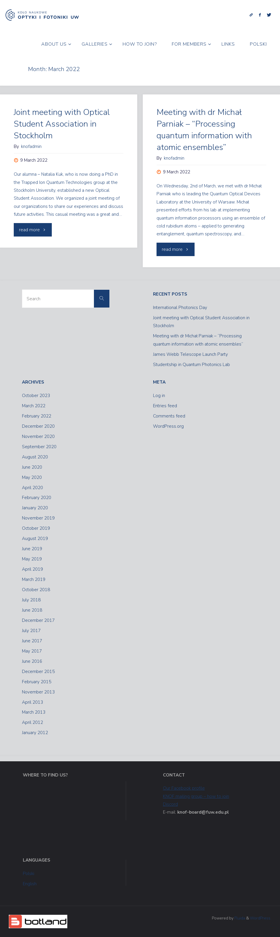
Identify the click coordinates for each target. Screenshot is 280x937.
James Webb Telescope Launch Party (190, 354)
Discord (170, 804)
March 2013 (33, 712)
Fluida (239, 918)
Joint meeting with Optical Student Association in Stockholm (62, 123)
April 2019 (32, 569)
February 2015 (36, 682)
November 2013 (38, 692)
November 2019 (38, 518)
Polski (29, 873)
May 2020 (32, 477)
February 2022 (36, 416)
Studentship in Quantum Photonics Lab (191, 364)
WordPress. (260, 918)
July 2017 (31, 631)
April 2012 (32, 722)
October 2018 (36, 590)
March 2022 (33, 406)
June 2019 (32, 549)
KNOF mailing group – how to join (196, 796)
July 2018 (31, 600)
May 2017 (32, 651)
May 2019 (32, 559)
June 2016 (32, 661)
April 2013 (32, 702)
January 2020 (35, 508)
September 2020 (39, 447)
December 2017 (38, 620)
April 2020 (32, 488)
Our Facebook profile (184, 788)
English (30, 884)
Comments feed (169, 416)
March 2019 (33, 579)
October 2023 (36, 395)
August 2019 (35, 538)
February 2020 (36, 498)
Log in (159, 395)
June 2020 (32, 467)
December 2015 (38, 671)
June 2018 (32, 610)
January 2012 (35, 733)
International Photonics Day (180, 307)
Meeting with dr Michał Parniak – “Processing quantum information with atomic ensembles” (204, 129)
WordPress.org (168, 426)
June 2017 (32, 641)
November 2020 (38, 436)
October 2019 (36, 528)
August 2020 (35, 457)
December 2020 (38, 426)
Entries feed (165, 406)
